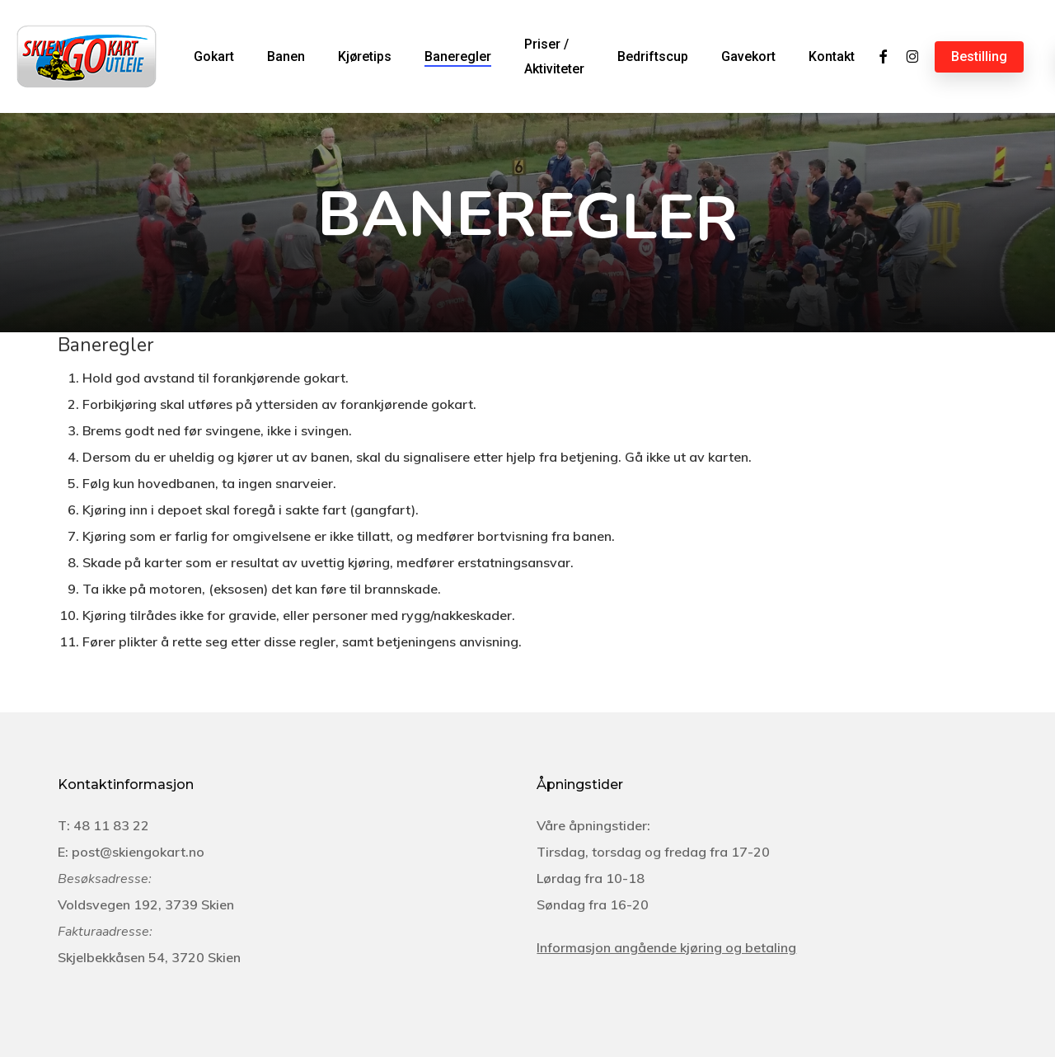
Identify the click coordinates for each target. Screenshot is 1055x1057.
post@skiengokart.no (138, 851)
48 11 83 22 (111, 825)
